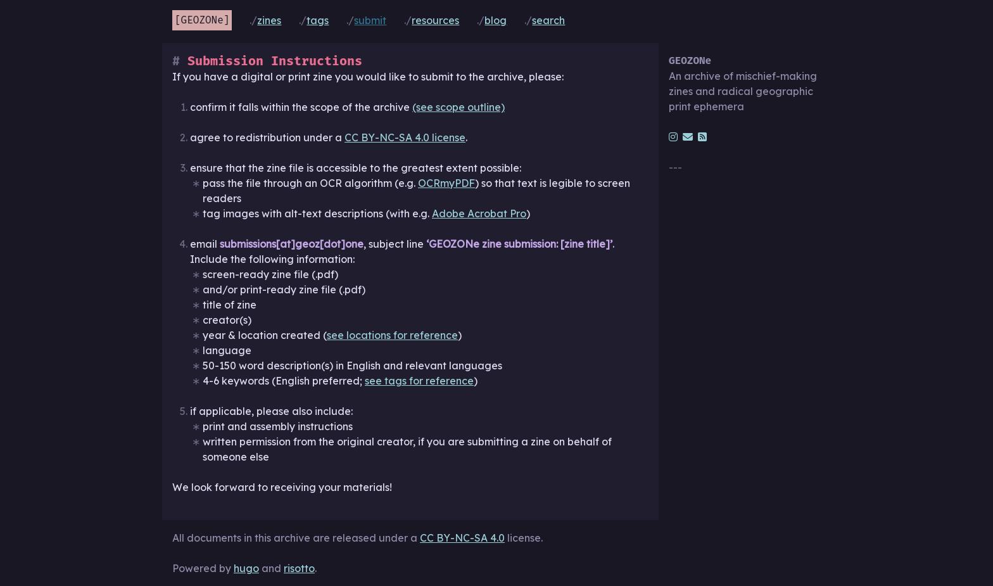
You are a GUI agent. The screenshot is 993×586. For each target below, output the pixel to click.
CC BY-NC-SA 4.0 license (405, 137)
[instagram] (673, 137)
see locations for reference (392, 335)
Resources (435, 20)
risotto (299, 568)
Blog (495, 20)
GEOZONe (202, 20)
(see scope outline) (458, 107)
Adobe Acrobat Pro (479, 213)
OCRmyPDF (446, 183)
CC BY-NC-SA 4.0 (462, 538)
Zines (269, 20)
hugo (246, 568)
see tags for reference (419, 380)
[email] (688, 137)
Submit (370, 20)
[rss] (702, 137)
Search (548, 20)
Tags (318, 20)
